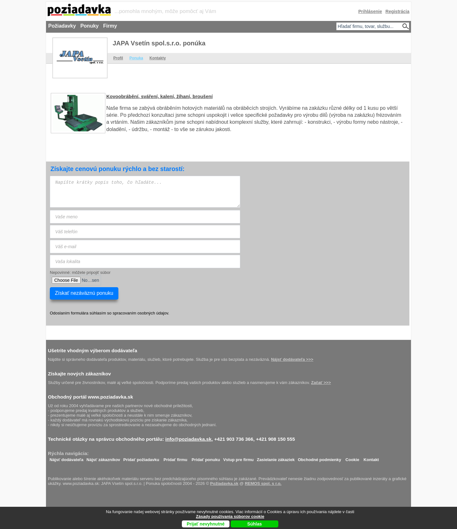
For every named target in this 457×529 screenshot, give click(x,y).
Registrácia (397, 11)
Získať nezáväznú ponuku (84, 293)
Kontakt (371, 458)
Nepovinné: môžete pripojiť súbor (80, 272)
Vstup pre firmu (238, 458)
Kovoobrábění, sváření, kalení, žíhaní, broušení (159, 96)
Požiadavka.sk (224, 483)
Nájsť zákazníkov (103, 458)
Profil (118, 58)
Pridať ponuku (206, 458)
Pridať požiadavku (141, 458)
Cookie (352, 458)
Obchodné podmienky (319, 458)
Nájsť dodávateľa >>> (292, 359)
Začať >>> (321, 382)
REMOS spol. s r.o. (263, 483)
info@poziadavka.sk (188, 439)
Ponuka (136, 58)
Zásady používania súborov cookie (230, 516)
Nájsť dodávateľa (66, 458)
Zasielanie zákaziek (276, 458)
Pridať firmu (175, 458)
